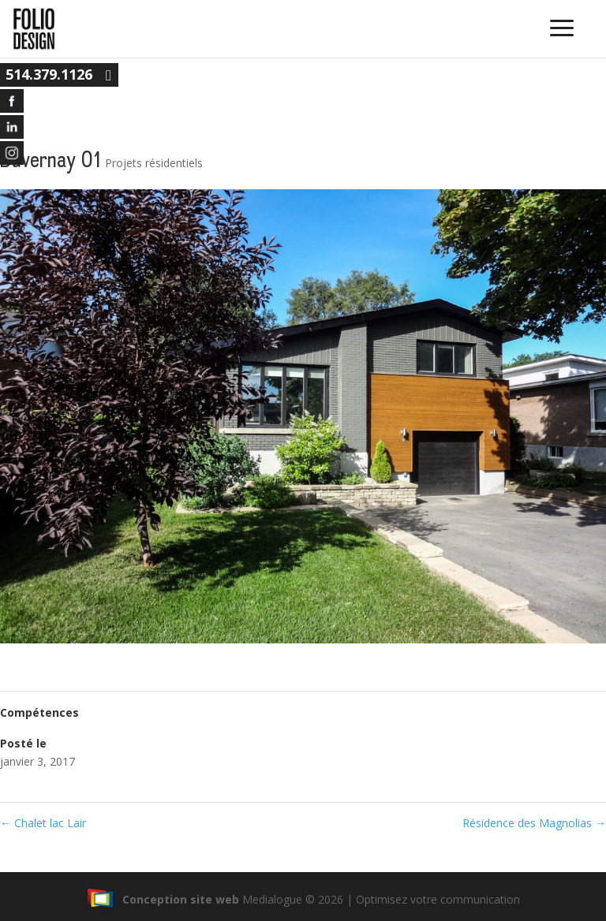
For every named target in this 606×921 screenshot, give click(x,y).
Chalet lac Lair (43, 822)
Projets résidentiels (154, 162)
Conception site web (163, 899)
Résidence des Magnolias (534, 822)
